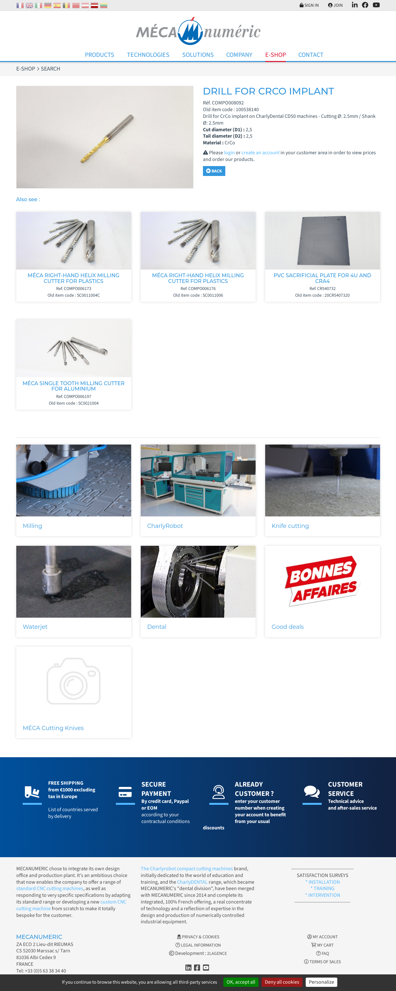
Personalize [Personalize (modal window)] (321, 982)
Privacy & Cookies (198, 937)
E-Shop (275, 54)
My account (322, 937)
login (229, 152)
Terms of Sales (322, 962)
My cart (322, 945)
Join (335, 5)
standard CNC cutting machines (49, 888)
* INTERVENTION (322, 895)
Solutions (198, 54)
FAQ (322, 953)
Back (214, 171)
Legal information (198, 945)
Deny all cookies (282, 982)
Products (99, 54)
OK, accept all (241, 982)
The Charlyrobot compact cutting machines (187, 868)
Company (239, 54)
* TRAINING (322, 888)
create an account (261, 152)
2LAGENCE (217, 953)
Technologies (148, 54)
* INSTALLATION (322, 882)
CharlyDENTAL (193, 882)
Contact (311, 54)
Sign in (309, 5)
